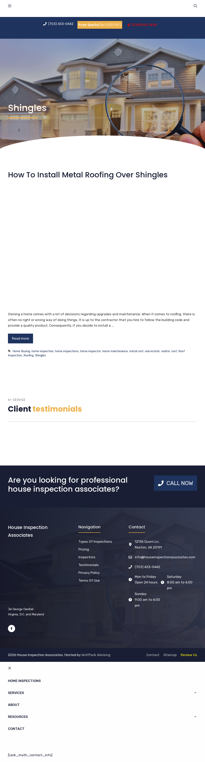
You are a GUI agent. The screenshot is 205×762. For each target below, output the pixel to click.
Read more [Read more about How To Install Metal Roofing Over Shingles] (20, 338)
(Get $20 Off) (99, 25)
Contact (152, 655)
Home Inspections (24, 681)
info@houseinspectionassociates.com (165, 557)
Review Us (189, 655)
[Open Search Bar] (195, 6)
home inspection (43, 351)
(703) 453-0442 (147, 567)
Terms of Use (89, 580)
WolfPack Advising (95, 655)
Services (104, 693)
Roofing (28, 355)
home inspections (67, 351)
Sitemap (170, 655)
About (14, 705)
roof (174, 351)
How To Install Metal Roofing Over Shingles (88, 174)
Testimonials (88, 565)
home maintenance (115, 351)
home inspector (90, 351)
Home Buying (21, 351)
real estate (152, 351)
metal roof (136, 351)
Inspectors (86, 557)
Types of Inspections (95, 542)
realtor (165, 351)
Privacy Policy (89, 573)
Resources (104, 717)
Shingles (40, 355)
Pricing (83, 549)
